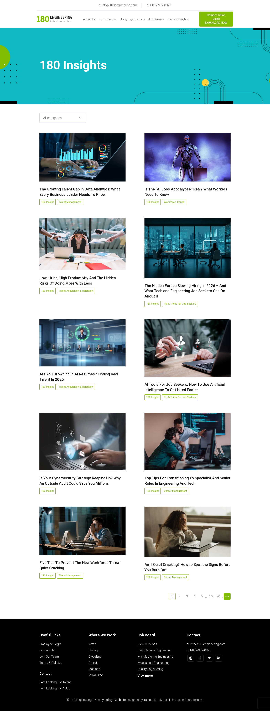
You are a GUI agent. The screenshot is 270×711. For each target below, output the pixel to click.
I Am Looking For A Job (54, 688)
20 (218, 596)
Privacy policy (103, 700)
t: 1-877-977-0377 (159, 5)
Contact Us (46, 650)
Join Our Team (49, 656)
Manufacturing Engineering (155, 656)
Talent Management (70, 202)
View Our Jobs (147, 644)
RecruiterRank (194, 700)
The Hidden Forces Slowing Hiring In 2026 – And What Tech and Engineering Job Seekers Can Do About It (185, 291)
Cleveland (95, 656)
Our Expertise (108, 19)
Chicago (94, 650)
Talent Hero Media (156, 700)
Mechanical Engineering (153, 662)
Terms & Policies (50, 662)
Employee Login (50, 644)
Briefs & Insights (178, 19)
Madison (94, 669)
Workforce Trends (174, 202)
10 (211, 596)
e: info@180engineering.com (118, 5)
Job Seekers (156, 19)
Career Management (175, 490)
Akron (92, 644)
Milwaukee (96, 675)
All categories (52, 118)
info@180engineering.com (207, 644)
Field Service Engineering (155, 650)
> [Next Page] (227, 596)
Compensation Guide (216, 19)
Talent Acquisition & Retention (76, 290)
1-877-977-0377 (200, 650)
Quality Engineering (150, 669)
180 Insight (47, 202)
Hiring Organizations (132, 19)
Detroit (93, 662)
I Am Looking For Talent (55, 682)
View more (145, 675)
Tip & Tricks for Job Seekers (180, 303)
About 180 (89, 19)
